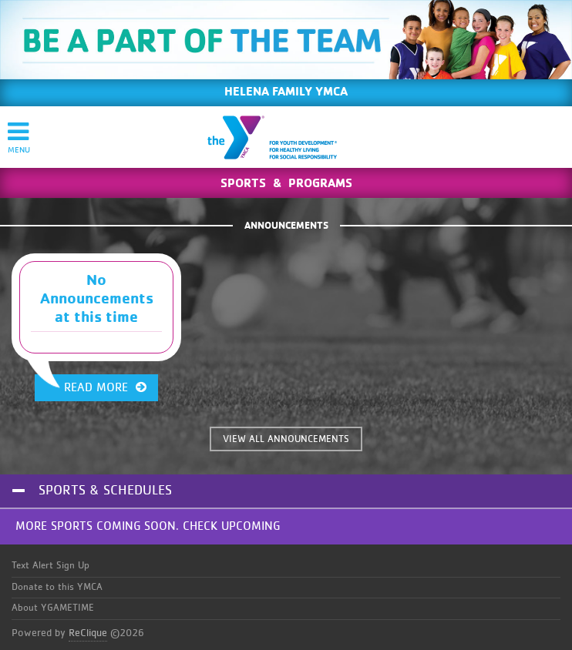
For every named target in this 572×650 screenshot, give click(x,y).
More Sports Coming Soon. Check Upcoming (147, 526)
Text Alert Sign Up (50, 566)
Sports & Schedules (105, 491)
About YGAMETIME (53, 608)
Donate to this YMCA (57, 587)
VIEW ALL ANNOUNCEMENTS (286, 439)
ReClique (88, 633)
